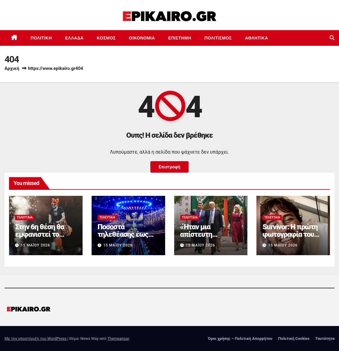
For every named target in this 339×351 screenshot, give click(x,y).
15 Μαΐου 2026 (35, 245)
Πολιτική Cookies (293, 338)
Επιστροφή (169, 167)
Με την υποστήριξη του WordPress (36, 338)
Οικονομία (142, 38)
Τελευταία (25, 217)
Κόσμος (106, 38)
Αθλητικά (256, 38)
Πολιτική (41, 38)
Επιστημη (179, 38)
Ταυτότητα (324, 338)
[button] (332, 38)
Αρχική (12, 68)
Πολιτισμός (218, 38)
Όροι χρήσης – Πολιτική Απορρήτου (240, 338)
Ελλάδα (74, 38)
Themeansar (118, 338)
